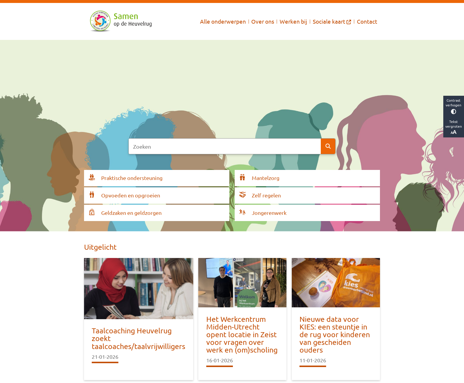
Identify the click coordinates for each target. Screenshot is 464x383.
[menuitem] (332, 21)
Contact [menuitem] (367, 21)
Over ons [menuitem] (262, 21)
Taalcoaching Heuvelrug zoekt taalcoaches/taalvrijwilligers (138, 338)
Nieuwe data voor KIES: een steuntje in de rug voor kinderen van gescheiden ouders (334, 334)
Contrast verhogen (453, 106)
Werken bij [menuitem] (293, 21)
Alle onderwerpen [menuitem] (223, 21)
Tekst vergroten (453, 127)
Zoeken (328, 146)
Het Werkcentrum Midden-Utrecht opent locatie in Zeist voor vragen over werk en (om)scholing (242, 334)
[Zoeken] (225, 146)
